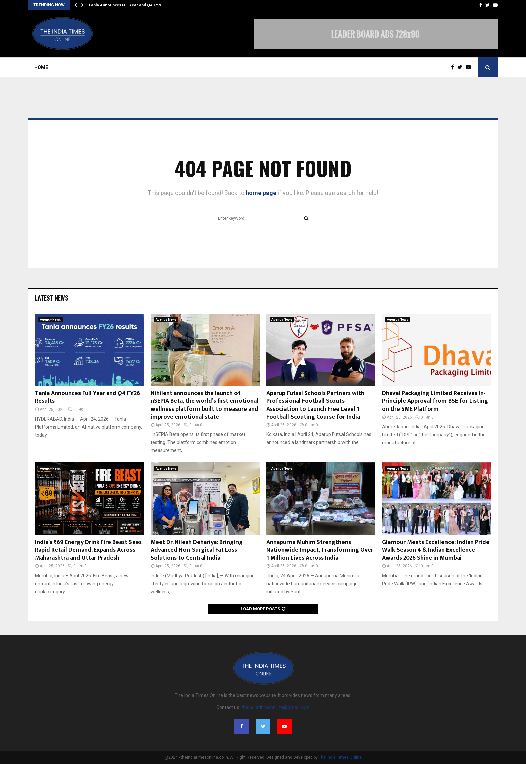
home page (261, 192)
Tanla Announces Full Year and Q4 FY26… (127, 5)
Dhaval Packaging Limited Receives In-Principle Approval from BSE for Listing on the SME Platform (435, 401)
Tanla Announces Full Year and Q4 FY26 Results (87, 397)
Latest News (51, 297)
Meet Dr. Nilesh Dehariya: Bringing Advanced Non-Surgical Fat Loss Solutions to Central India (197, 550)
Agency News (50, 319)
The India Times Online (340, 757)
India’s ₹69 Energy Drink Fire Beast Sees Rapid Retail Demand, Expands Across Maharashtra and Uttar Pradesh (88, 550)
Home (41, 67)
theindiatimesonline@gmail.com (275, 707)
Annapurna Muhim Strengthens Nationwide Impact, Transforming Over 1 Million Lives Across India (319, 550)
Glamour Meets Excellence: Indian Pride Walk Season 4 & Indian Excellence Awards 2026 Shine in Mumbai (435, 550)
